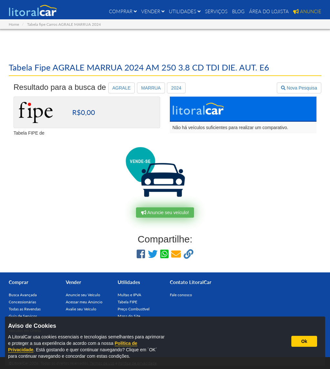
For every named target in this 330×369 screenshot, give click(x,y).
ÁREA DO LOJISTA (269, 11)
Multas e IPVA (129, 294)
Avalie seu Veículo (81, 309)
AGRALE (121, 87)
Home (14, 24)
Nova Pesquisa (299, 87)
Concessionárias (22, 301)
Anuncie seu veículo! (165, 212)
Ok (304, 341)
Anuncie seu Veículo (83, 294)
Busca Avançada (23, 294)
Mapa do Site (129, 316)
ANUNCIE (307, 11)
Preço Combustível (134, 309)
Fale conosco (181, 294)
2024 (176, 87)
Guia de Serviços (23, 316)
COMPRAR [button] (123, 11)
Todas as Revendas (25, 309)
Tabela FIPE (127, 301)
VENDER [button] (152, 11)
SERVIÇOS (216, 11)
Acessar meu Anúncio (84, 301)
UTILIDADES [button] (184, 11)
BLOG (238, 11)
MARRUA (151, 87)
